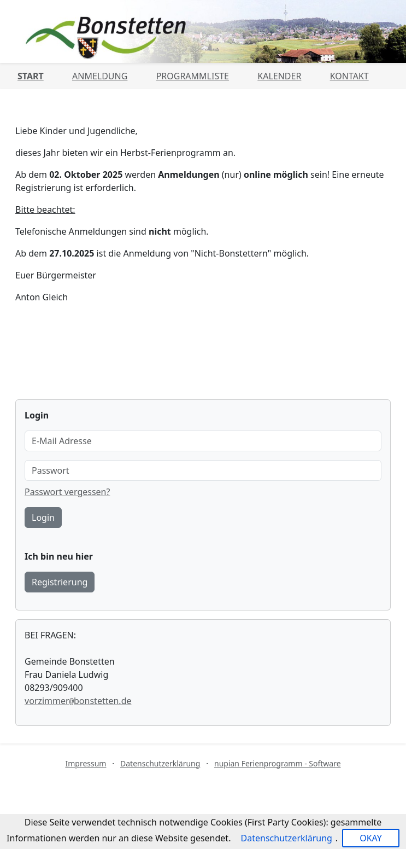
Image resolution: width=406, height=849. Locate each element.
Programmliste (192, 76)
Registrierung (59, 582)
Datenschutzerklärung (160, 763)
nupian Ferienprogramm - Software (277, 763)
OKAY (371, 838)
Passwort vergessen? (67, 492)
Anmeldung (99, 76)
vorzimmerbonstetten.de (78, 701)
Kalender (279, 76)
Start (30, 76)
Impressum (85, 763)
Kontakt (349, 76)
